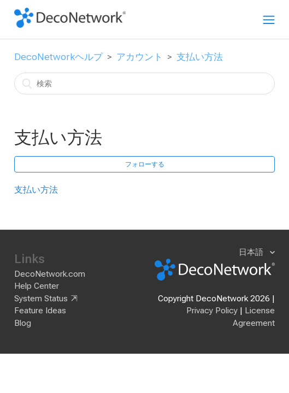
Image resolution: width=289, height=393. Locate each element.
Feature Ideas (40, 310)
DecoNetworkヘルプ (58, 56)
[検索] (144, 83)
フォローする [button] (144, 164)
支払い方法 (199, 56)
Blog (22, 323)
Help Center (36, 286)
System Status (41, 298)
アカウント (139, 56)
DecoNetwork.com (49, 274)
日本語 (252, 252)
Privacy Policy (212, 310)
